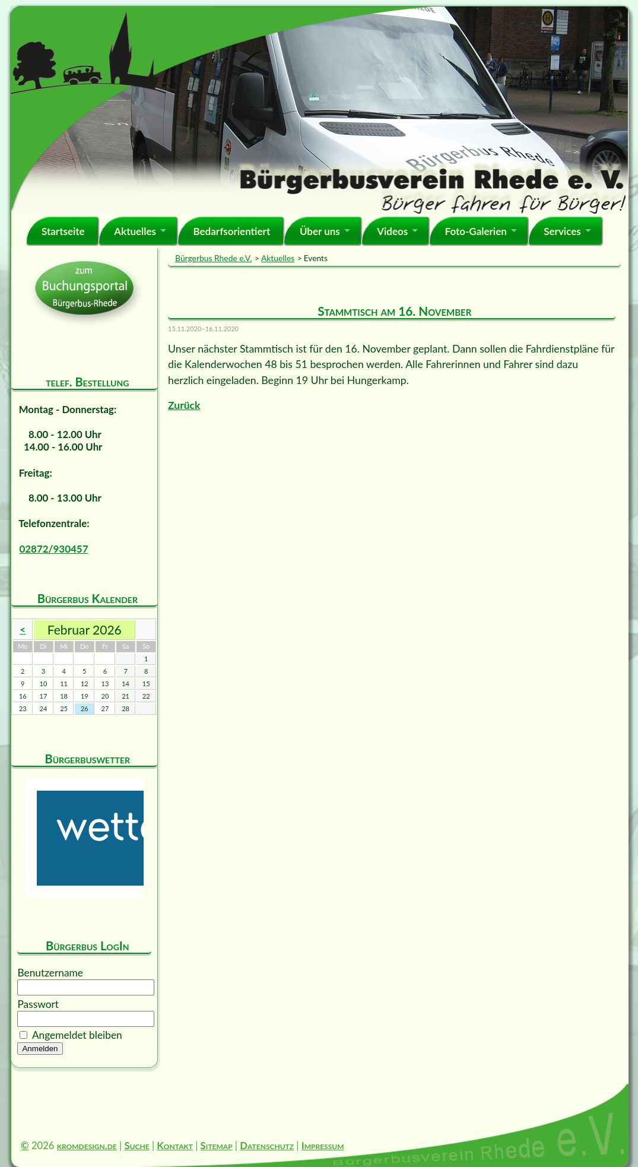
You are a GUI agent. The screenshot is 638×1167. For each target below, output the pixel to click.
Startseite (63, 231)
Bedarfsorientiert (231, 231)
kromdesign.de (87, 1145)
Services (562, 231)
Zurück (184, 405)
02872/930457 (53, 549)
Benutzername (49, 972)
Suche (136, 1145)
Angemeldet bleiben (77, 1035)
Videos (392, 231)
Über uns (320, 231)
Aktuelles (135, 231)
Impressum (322, 1145)
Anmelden (40, 1048)
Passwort (38, 1004)
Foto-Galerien (476, 231)
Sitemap (217, 1145)
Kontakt (175, 1145)
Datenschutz (267, 1145)
